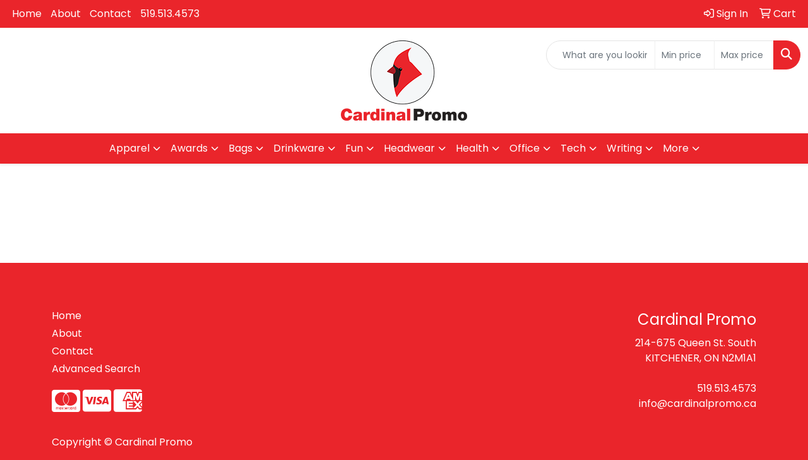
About (65, 13)
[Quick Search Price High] (744, 55)
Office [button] (524, 148)
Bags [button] (240, 148)
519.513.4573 (169, 13)
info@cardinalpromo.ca (697, 403)
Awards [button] (189, 148)
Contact (110, 13)
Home (27, 13)
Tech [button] (573, 148)
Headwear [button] (409, 148)
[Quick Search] (600, 55)
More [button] (676, 148)
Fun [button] (354, 148)
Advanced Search (96, 368)
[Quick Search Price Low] (685, 55)
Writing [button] (624, 148)
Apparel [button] (129, 148)
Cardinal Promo (154, 442)
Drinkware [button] (298, 148)
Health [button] (472, 148)
